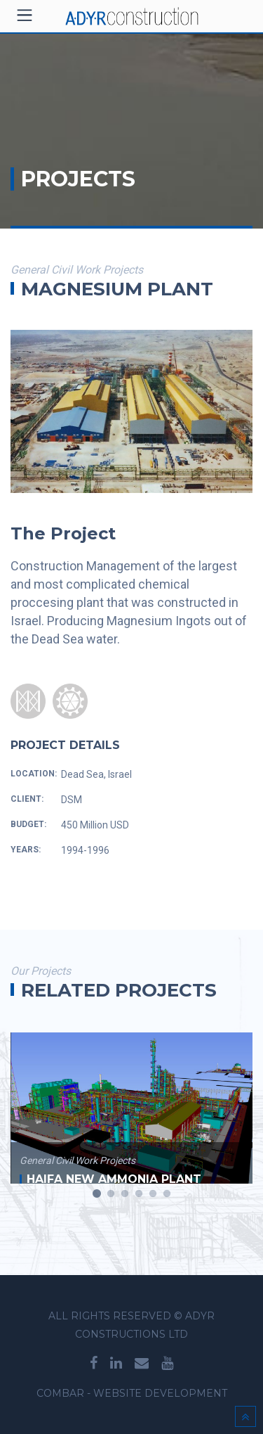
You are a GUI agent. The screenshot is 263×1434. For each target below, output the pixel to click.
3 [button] (125, 1194)
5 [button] (153, 1194)
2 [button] (111, 1194)
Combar (60, 1393)
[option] (131, 1099)
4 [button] (139, 1194)
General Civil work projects (77, 1160)
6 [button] (167, 1194)
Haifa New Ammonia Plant (114, 1179)
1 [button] (97, 1194)
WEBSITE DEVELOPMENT (160, 1393)
